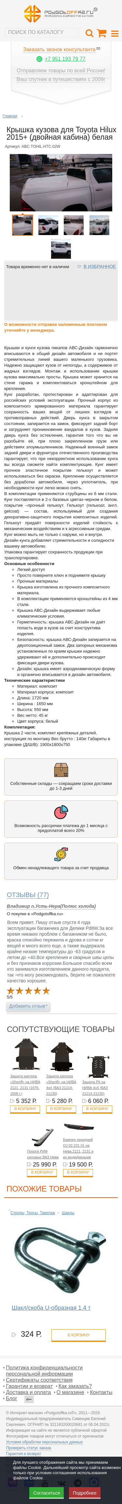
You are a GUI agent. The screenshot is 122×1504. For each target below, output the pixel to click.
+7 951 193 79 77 (65, 59)
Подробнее (85, 1493)
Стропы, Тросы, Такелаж (32, 1213)
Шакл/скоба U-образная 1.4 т (51, 1308)
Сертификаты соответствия (39, 1380)
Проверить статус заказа (28, 1448)
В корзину (25, 1109)
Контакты (101, 1392)
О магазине (70, 1392)
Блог (11, 1398)
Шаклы (68, 1213)
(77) (28, 894)
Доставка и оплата (28, 1392)
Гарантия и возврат (23, 1453)
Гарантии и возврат (29, 1386)
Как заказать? (75, 1386)
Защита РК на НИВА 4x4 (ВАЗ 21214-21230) (95, 1087)
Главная (10, 116)
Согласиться (46, 1493)
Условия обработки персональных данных (44, 1442)
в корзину (78, 1335)
